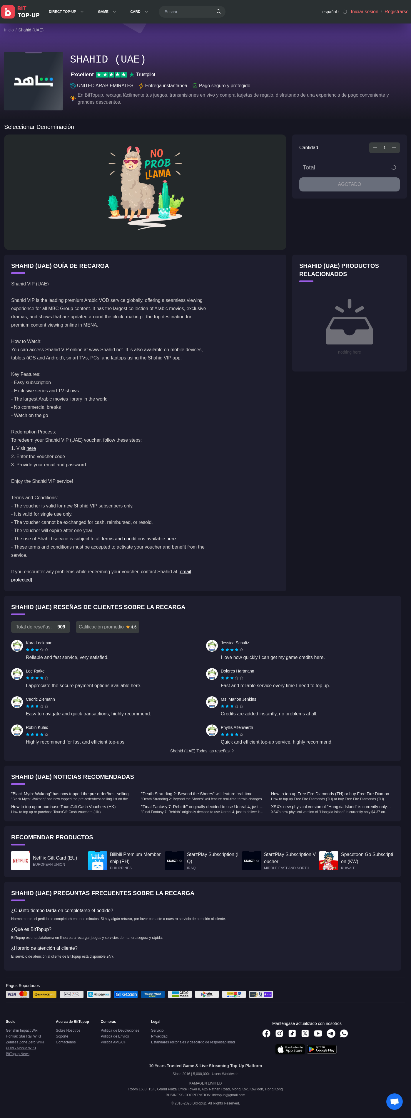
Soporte (62, 1036)
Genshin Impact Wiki (22, 1030)
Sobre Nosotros (68, 1030)
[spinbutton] (384, 148)
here (31, 448)
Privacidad (159, 1036)
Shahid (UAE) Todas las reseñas (202, 751)
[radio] (28, 650)
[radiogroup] (37, 650)
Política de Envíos (115, 1036)
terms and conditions (123, 538)
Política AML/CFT (114, 1042)
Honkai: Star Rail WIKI (23, 1036)
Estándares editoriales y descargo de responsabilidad (193, 1042)
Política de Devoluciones (120, 1030)
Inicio (9, 30)
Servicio (157, 1030)
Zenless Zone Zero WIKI (25, 1042)
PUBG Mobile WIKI (21, 1048)
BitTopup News (17, 1054)
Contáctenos (66, 1042)
